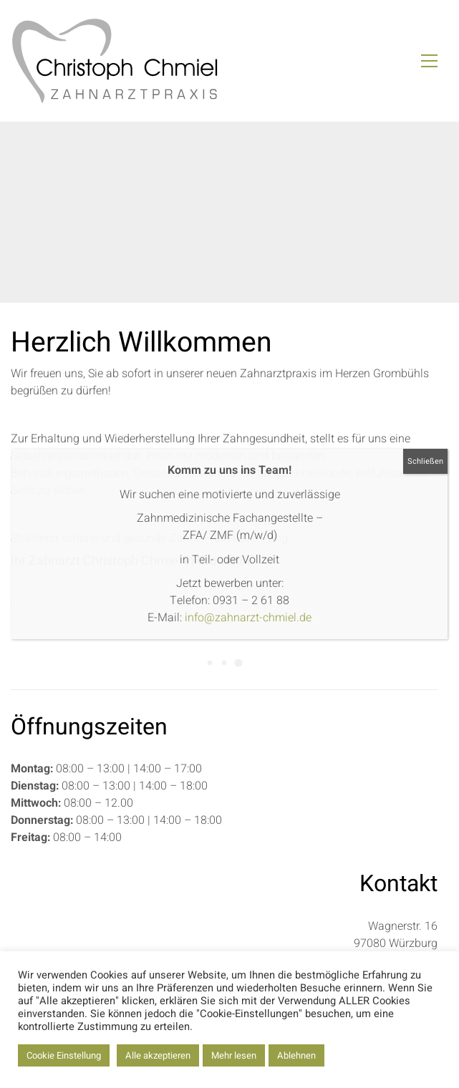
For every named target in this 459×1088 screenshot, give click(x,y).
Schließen (425, 461)
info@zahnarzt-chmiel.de (248, 617)
